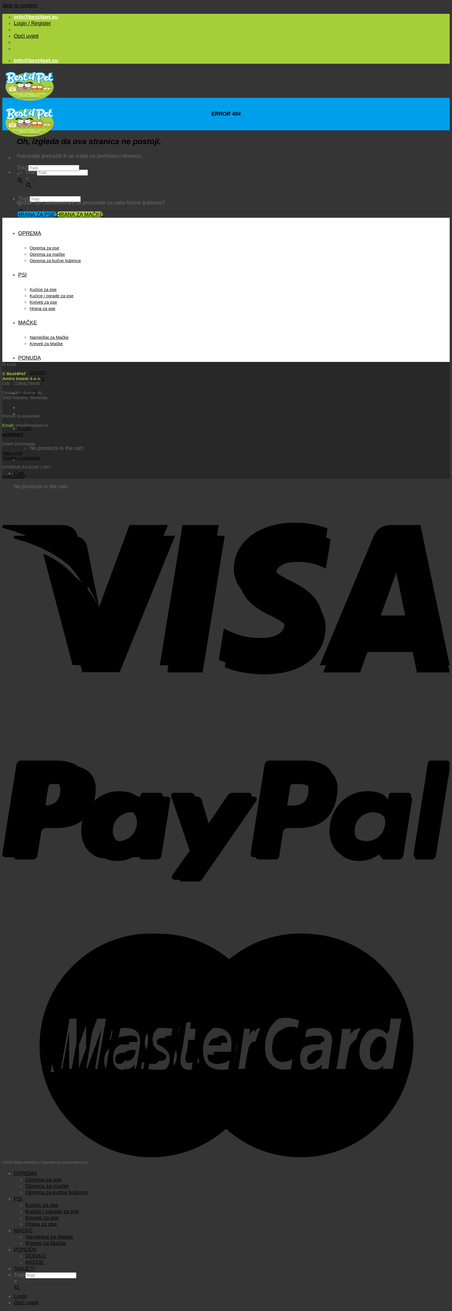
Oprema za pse (44, 247)
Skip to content (19, 5)
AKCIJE (34, 1262)
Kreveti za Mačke (46, 343)
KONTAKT (12, 434)
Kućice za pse (43, 289)
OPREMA (29, 233)
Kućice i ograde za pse (52, 295)
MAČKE (27, 323)
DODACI (38, 372)
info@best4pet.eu (36, 17)
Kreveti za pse (43, 302)
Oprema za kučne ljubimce (55, 260)
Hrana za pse (42, 308)
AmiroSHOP (14, 476)
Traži (31, 172)
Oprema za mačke (47, 254)
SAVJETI (24, 1268)
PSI (22, 275)
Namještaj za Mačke (49, 337)
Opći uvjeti (26, 36)
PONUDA (29, 358)
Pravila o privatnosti (21, 457)
